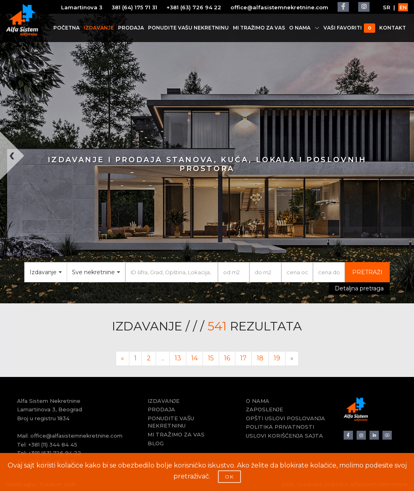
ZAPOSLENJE (264, 409)
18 (260, 358)
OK (229, 477)
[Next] (292, 358)
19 (277, 358)
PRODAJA (131, 28)
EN (403, 7)
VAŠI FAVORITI (349, 28)
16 (227, 358)
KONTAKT (392, 28)
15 (211, 358)
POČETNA (66, 28)
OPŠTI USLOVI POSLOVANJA (285, 418)
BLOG (156, 443)
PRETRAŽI (367, 272)
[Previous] (122, 358)
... (163, 358)
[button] (10, 217)
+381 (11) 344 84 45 (52, 444)
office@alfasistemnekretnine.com (279, 7)
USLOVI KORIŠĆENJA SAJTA (284, 435)
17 (243, 358)
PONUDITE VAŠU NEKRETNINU (188, 28)
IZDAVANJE (99, 28)
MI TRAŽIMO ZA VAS (259, 28)
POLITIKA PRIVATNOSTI (280, 426)
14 (194, 358)
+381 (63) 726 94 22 (194, 7)
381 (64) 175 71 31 (134, 7)
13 (178, 358)
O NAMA (304, 28)
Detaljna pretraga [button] (359, 288)
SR (386, 7)
